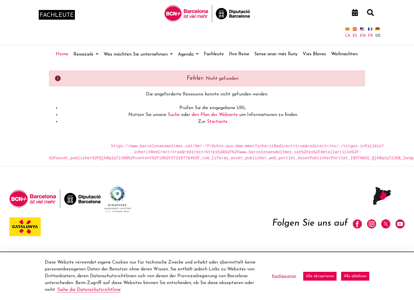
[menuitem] (62, 54)
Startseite (217, 121)
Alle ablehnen (355, 276)
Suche (174, 115)
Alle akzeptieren (320, 276)
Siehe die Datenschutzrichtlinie (89, 289)
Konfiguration (284, 276)
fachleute (57, 15)
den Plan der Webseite (215, 115)
